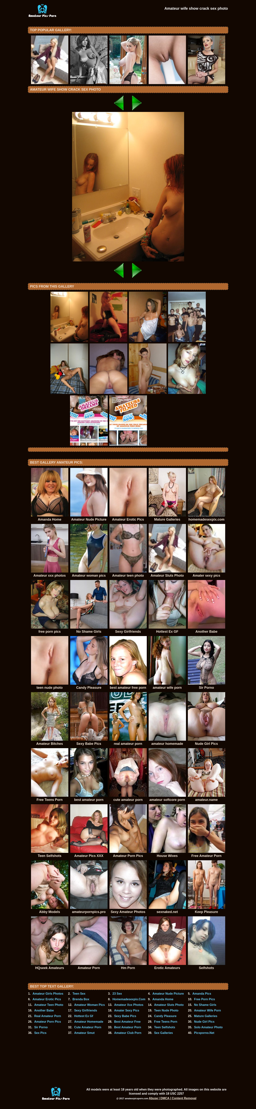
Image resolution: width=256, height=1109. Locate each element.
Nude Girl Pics (204, 1021)
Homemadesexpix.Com (128, 999)
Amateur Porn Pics (47, 1021)
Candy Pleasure (165, 1016)
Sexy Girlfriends (85, 1010)
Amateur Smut (84, 1032)
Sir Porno (41, 1027)
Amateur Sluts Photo (169, 1004)
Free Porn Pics (204, 999)
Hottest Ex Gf (83, 1016)
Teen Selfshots (164, 1027)
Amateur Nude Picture (168, 993)
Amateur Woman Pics (89, 1004)
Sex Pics (40, 1032)
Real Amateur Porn (47, 1016)
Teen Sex (78, 993)
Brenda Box (80, 999)
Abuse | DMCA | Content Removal (172, 1098)
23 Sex (117, 993)
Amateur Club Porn (127, 1032)
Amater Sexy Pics (126, 1010)
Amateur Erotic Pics (46, 999)
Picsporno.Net (204, 1032)
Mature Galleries (205, 1016)
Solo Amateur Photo (208, 1027)
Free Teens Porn (165, 1021)
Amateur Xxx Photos (128, 1004)
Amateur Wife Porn (207, 1010)
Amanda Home (162, 999)
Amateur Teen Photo (48, 1004)
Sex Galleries (163, 1032)
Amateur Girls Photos (47, 993)
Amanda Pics (201, 993)
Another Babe (44, 1010)
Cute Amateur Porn (87, 1027)
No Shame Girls (205, 1004)
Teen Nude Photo (166, 1010)
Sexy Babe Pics (125, 1016)
